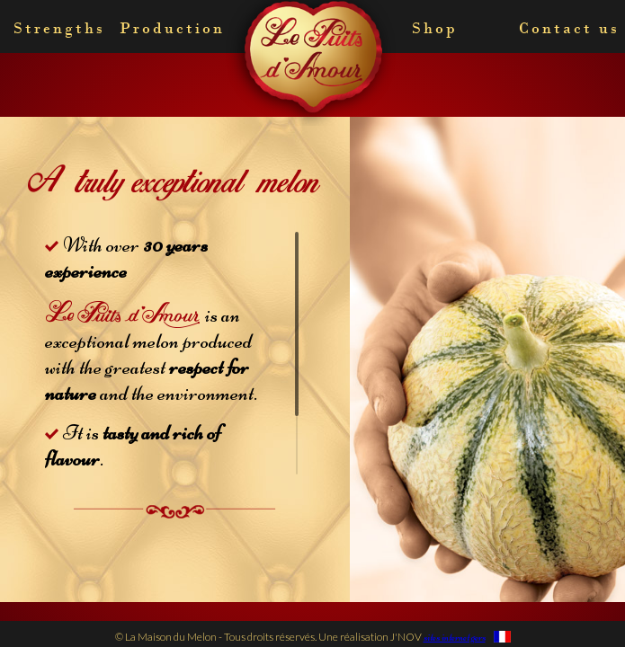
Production (172, 28)
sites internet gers (455, 637)
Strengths (59, 28)
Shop (435, 28)
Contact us (569, 28)
